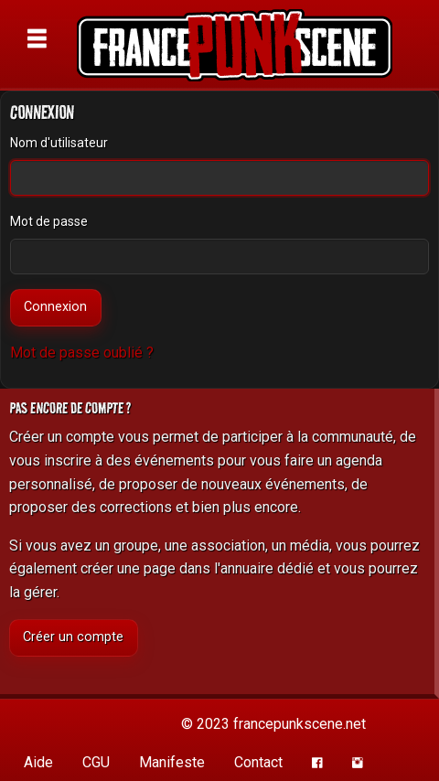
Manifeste (172, 762)
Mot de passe (49, 221)
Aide (38, 762)
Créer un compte (73, 637)
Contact (258, 762)
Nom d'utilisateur (59, 142)
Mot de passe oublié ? (82, 352)
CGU (96, 762)
